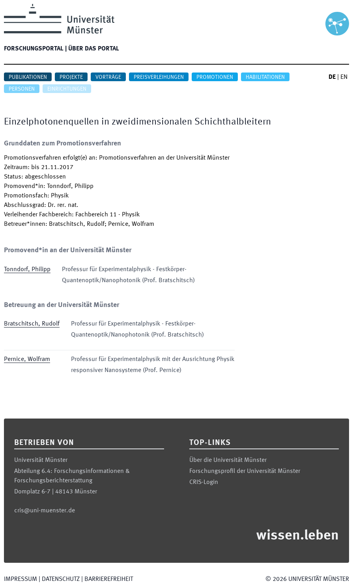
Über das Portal (93, 49)
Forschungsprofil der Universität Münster (244, 471)
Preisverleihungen (159, 77)
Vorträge (108, 77)
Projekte (71, 77)
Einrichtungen (66, 89)
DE (332, 77)
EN (343, 77)
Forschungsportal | (35, 49)
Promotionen (214, 77)
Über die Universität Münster (228, 460)
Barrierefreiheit (108, 579)
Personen (22, 89)
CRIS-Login (203, 482)
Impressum (20, 579)
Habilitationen (265, 77)
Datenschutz (61, 579)
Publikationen (28, 77)
